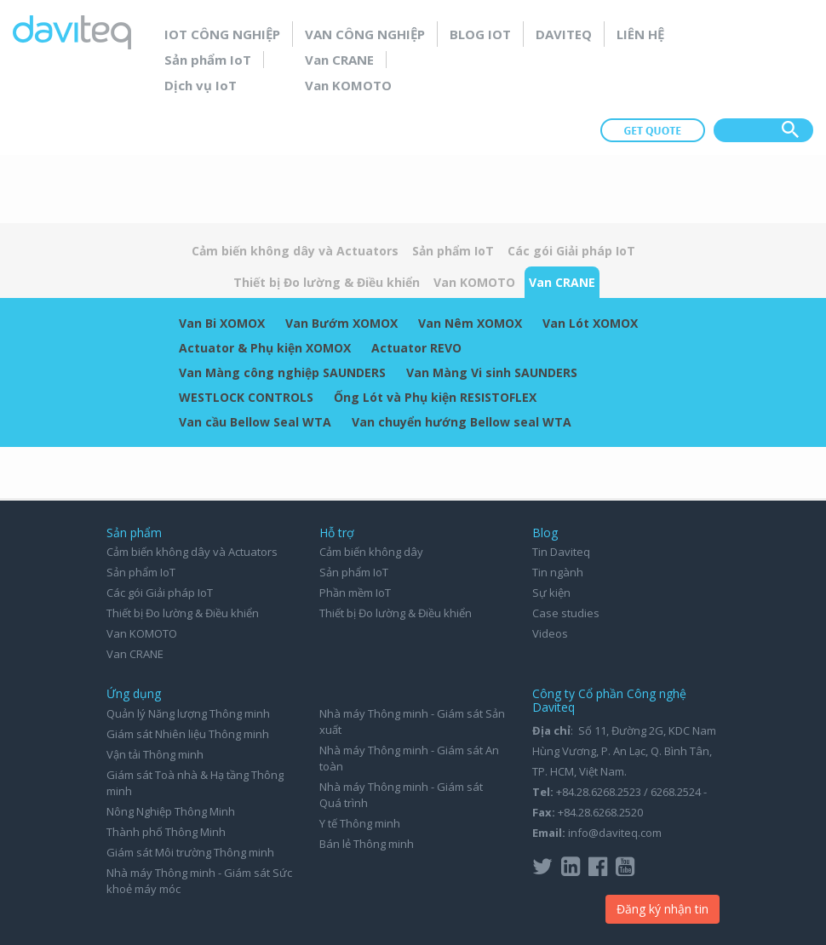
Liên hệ (640, 34)
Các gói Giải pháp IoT (571, 251)
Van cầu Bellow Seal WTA (255, 422)
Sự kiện (551, 592)
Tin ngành (557, 572)
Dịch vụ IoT (200, 85)
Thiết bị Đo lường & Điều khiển (326, 282)
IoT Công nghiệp (222, 34)
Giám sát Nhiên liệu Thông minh (187, 734)
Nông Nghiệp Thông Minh (170, 811)
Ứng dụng (133, 693)
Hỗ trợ (336, 532)
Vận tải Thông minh (155, 754)
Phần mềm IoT (355, 592)
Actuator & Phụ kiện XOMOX (265, 348)
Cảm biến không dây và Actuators (295, 251)
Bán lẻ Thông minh (366, 843)
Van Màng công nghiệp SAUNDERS (282, 372)
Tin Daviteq (561, 551)
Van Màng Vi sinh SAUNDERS (491, 372)
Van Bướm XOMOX (341, 323)
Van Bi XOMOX (222, 323)
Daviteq (564, 34)
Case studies (565, 613)
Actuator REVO (416, 348)
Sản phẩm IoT (207, 59)
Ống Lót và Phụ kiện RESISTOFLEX (435, 397)
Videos (550, 633)
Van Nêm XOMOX (470, 323)
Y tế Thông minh (359, 823)
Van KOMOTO (348, 85)
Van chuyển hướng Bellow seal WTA (461, 422)
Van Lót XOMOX (590, 323)
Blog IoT (480, 34)
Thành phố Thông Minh (166, 831)
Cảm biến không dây (371, 551)
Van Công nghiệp (365, 34)
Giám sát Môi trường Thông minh (190, 852)
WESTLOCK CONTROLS (246, 397)
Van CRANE (339, 59)
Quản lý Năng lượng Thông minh (188, 713)
